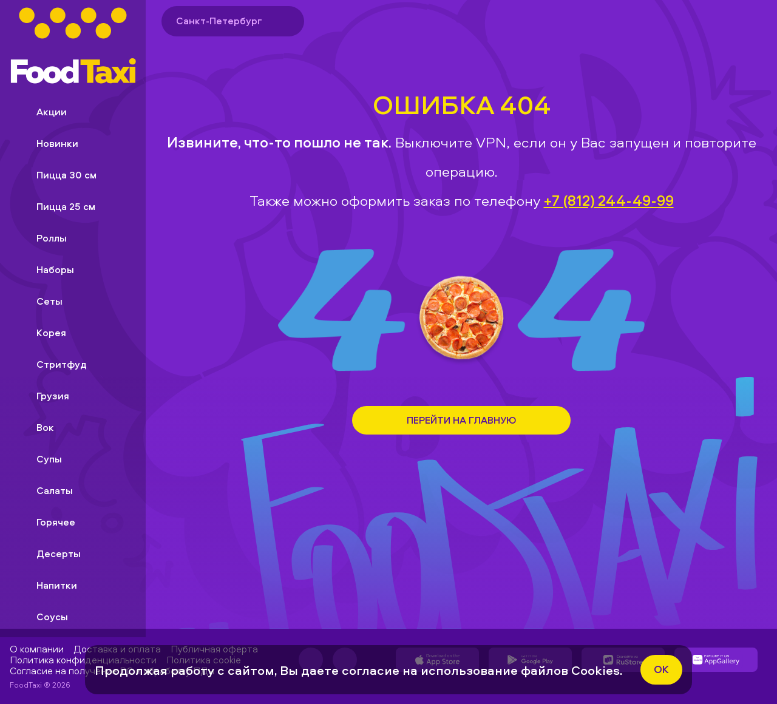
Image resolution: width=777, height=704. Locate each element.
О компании (37, 648)
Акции (42, 111)
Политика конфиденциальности (83, 659)
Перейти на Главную (461, 420)
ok (661, 669)
